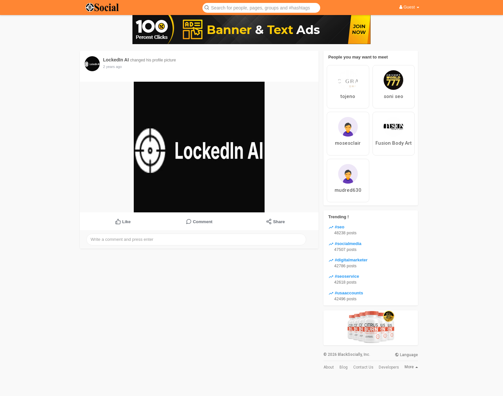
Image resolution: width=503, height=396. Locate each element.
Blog (343, 367)
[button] (261, 7)
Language (406, 355)
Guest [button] (409, 7)
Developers (389, 367)
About (328, 367)
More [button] (411, 367)
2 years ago (112, 67)
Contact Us (363, 367)
